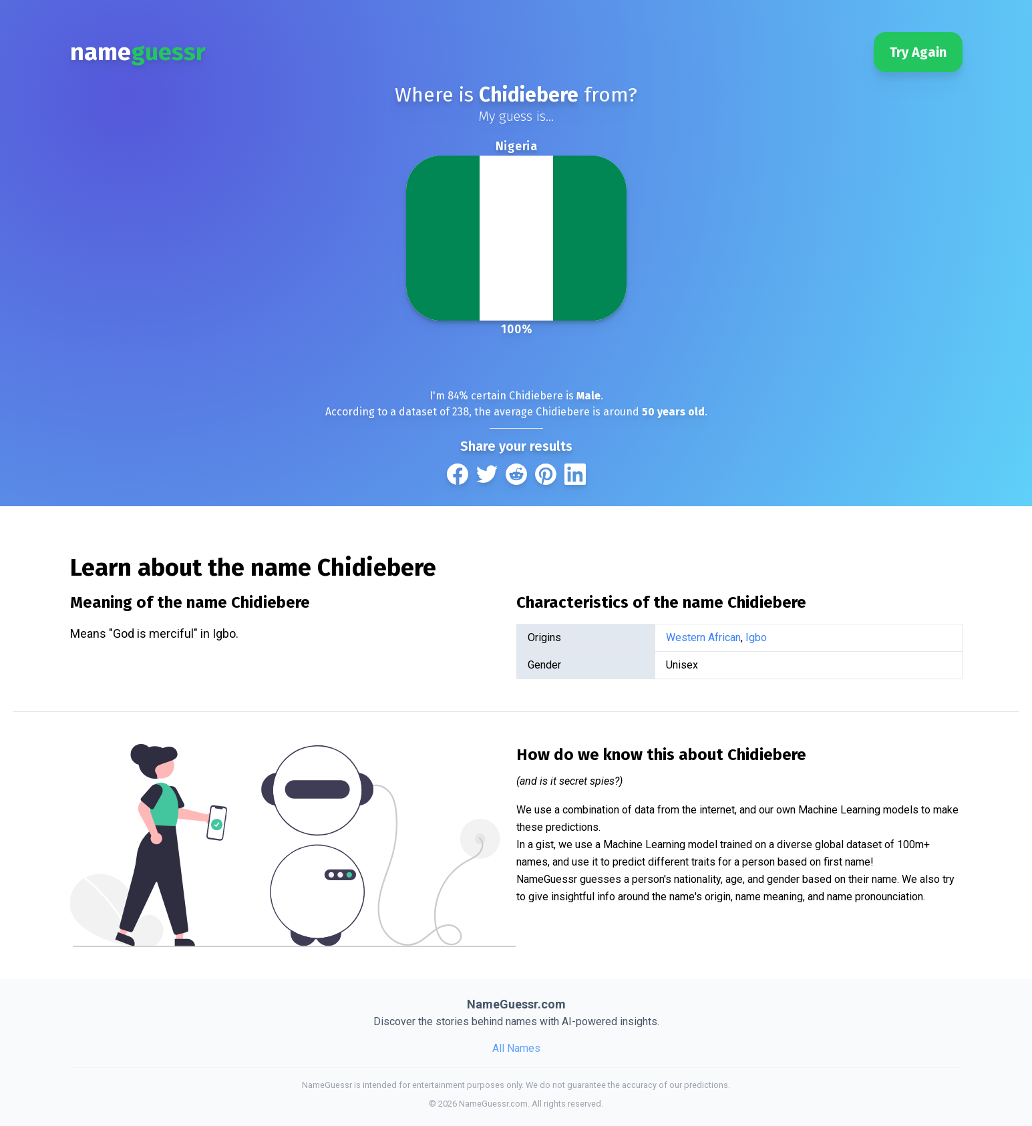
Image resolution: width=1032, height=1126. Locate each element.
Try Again (918, 52)
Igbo (756, 637)
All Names (516, 1048)
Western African (703, 637)
